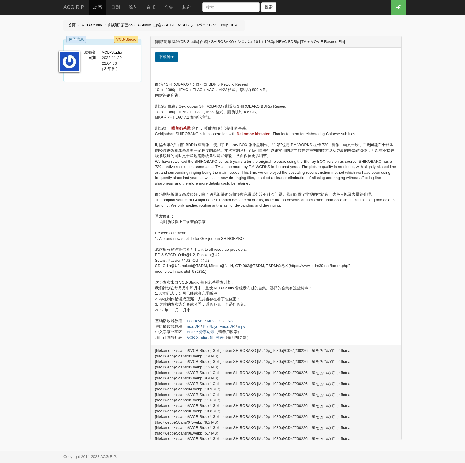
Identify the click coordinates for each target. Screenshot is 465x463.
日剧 (115, 7)
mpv (241, 326)
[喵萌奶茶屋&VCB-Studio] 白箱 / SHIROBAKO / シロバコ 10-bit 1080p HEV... (174, 25)
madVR (193, 326)
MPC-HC (214, 321)
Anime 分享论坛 (200, 332)
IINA (229, 321)
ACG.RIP (73, 7)
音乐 (150, 7)
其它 (186, 7)
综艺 (133, 7)
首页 (72, 25)
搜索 (269, 7)
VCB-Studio (92, 25)
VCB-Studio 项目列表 (205, 337)
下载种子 (166, 57)
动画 (97, 7)
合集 (168, 7)
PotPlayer (195, 321)
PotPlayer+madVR (219, 326)
